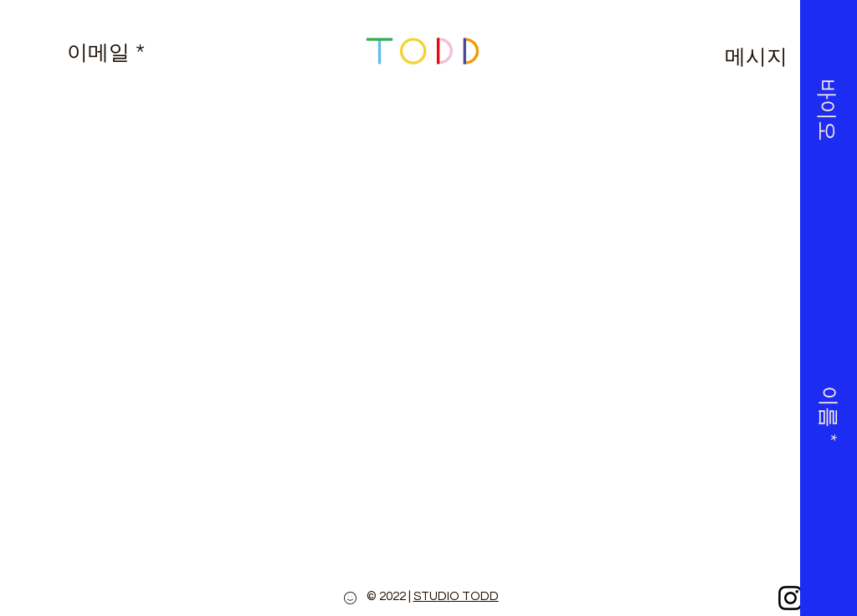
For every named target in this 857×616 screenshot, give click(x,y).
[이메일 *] (105, 51)
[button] (826, 80)
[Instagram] (790, 598)
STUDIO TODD (456, 596)
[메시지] (755, 56)
